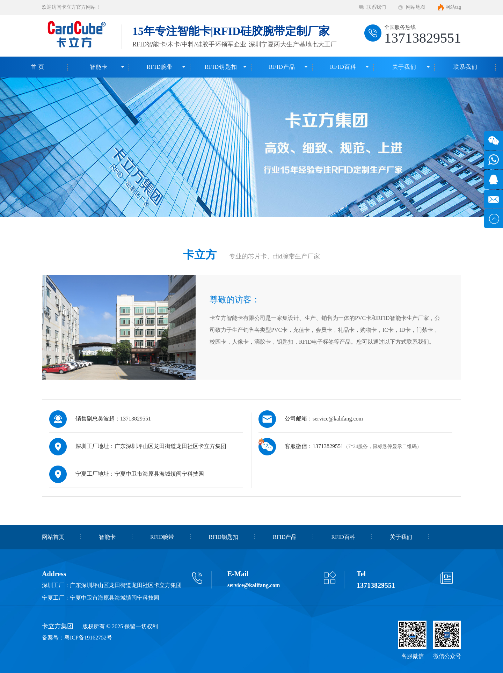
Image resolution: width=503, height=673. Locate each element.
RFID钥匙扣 (221, 67)
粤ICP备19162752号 (88, 638)
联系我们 (376, 7)
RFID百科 (343, 67)
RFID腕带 (160, 67)
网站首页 (53, 537)
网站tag (453, 7)
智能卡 (99, 67)
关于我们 (404, 67)
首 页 (38, 67)
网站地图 (415, 7)
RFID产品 (282, 67)
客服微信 (412, 656)
